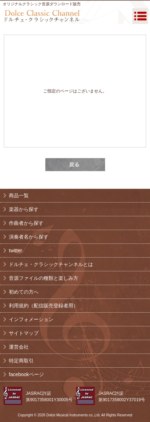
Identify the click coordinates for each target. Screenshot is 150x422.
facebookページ (26, 374)
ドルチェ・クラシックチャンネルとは (51, 264)
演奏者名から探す (28, 237)
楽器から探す (24, 209)
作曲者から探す (26, 223)
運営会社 (19, 347)
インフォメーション (31, 319)
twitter (15, 250)
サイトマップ (24, 333)
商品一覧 (19, 195)
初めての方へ (24, 292)
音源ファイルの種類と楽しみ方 (43, 278)
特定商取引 (21, 360)
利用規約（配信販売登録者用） (43, 305)
